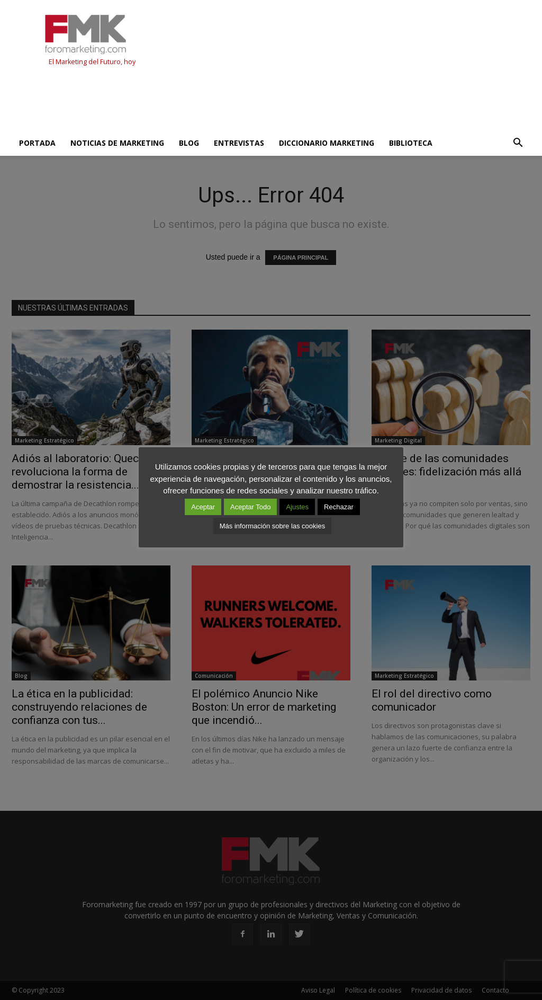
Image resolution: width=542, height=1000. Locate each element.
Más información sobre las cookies (272, 526)
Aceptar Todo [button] (250, 507)
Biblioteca (410, 143)
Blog (189, 143)
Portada (37, 143)
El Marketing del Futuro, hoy (92, 61)
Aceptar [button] (203, 507)
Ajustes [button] (297, 507)
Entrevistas (239, 143)
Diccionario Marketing (326, 143)
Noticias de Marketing (117, 143)
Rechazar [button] (339, 507)
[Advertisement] (204, 102)
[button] (517, 143)
